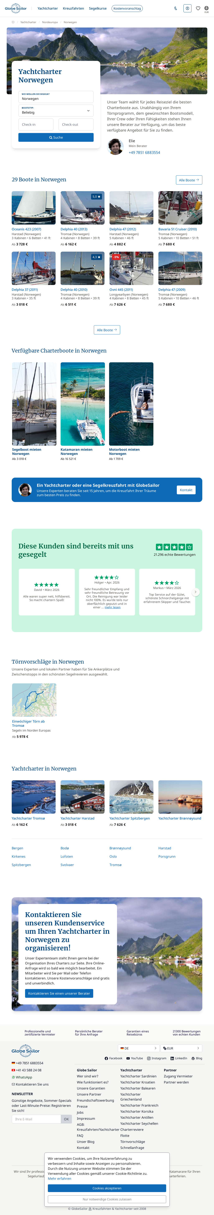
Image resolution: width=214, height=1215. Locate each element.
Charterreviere (132, 1129)
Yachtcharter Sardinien (138, 1076)
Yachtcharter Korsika (136, 1111)
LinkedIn (179, 1058)
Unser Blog (85, 1141)
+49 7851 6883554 (144, 152)
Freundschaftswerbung (95, 1100)
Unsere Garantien (91, 1088)
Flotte (124, 1135)
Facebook (113, 1058)
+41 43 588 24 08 (26, 1070)
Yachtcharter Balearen (137, 1088)
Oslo (113, 856)
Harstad (164, 848)
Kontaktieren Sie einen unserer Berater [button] (59, 993)
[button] (47, 8)
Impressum (86, 1118)
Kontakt (186, 490)
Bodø (65, 848)
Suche (56, 137)
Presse (82, 1106)
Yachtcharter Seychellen (139, 1123)
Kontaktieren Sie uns (30, 1084)
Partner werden (176, 1082)
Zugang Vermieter (178, 1076)
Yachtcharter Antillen (136, 1117)
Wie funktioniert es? (92, 1082)
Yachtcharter (109, 1129)
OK (66, 1119)
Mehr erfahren (59, 1178)
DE (139, 1048)
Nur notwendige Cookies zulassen (107, 1199)
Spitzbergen (21, 864)
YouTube (134, 1058)
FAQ (80, 1135)
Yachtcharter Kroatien (137, 1082)
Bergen (17, 848)
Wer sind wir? (87, 1076)
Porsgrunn (167, 856)
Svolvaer (67, 864)
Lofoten (67, 856)
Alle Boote (189, 180)
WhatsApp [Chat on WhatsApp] (22, 1077)
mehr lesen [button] (113, 607)
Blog (196, 1058)
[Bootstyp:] (56, 111)
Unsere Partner (89, 1094)
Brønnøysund (120, 848)
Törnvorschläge (132, 1141)
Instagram (156, 1058)
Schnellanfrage (132, 1147)
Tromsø (116, 864)
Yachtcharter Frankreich (139, 1105)
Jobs (80, 1112)
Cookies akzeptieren (107, 1188)
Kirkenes (18, 856)
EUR (181, 1048)
